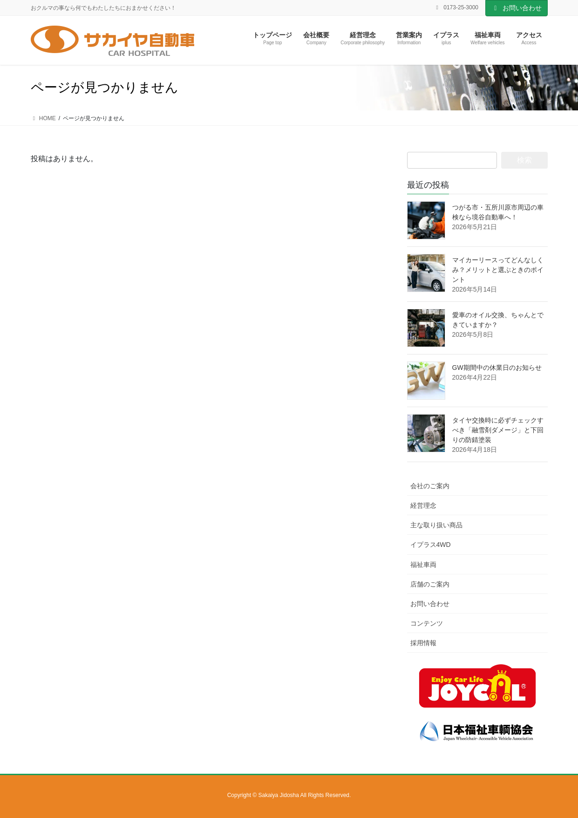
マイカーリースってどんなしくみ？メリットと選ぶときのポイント (498, 269)
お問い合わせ (516, 8)
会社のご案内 (429, 486)
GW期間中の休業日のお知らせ (497, 367)
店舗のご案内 (429, 584)
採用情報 (423, 643)
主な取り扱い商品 (436, 525)
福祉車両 (423, 564)
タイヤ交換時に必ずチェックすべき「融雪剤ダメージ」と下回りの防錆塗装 (498, 429)
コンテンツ (426, 623)
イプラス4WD (430, 544)
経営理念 (423, 505)
